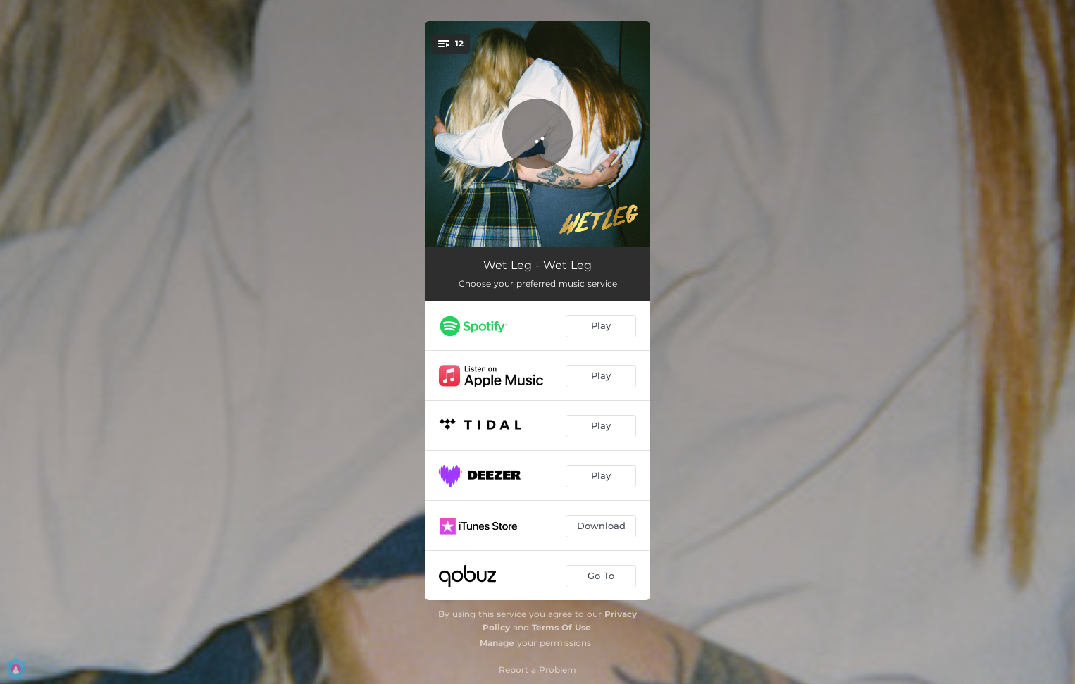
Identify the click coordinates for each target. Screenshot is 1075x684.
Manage (497, 643)
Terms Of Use (561, 627)
